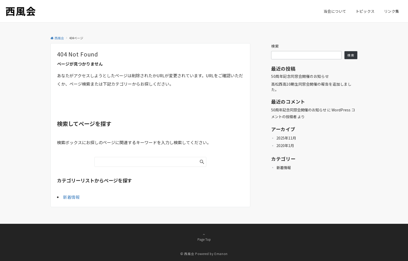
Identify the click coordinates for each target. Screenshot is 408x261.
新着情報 (71, 197)
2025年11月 (286, 138)
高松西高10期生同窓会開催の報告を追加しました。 (311, 86)
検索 (275, 46)
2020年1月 (285, 145)
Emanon (221, 254)
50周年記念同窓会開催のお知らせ (300, 76)
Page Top (204, 236)
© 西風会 (187, 254)
